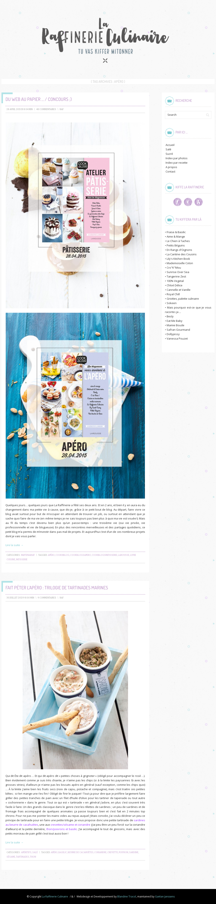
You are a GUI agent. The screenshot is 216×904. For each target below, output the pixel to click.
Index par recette (177, 162)
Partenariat (28, 555)
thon (33, 857)
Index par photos (177, 158)
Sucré (169, 154)
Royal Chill (173, 294)
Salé (35, 852)
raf (62, 109)
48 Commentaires (46, 109)
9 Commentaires (47, 598)
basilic (62, 852)
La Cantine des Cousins (182, 254)
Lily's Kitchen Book (178, 259)
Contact (170, 171)
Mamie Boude (175, 325)
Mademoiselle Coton (180, 263)
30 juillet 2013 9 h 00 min (20, 598)
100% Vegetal (175, 281)
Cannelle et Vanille (178, 290)
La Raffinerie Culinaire (55, 896)
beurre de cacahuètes (80, 852)
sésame (11, 857)
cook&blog (62, 555)
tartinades (22, 857)
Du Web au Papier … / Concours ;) (38, 99)
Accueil (170, 145)
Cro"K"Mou (174, 267)
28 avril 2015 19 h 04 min (20, 109)
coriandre (100, 852)
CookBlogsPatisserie (104, 555)
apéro (51, 555)
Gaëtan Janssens (165, 896)
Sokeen (172, 303)
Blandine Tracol (126, 896)
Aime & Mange (176, 236)
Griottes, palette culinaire (183, 298)
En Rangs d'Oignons (179, 250)
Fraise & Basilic (176, 232)
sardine (133, 852)
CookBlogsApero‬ (80, 555)
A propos (171, 167)
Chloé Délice (174, 285)
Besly (170, 316)
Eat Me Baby (174, 321)
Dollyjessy (173, 334)
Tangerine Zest (176, 276)
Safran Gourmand (178, 330)
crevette (112, 852)
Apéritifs (26, 852)
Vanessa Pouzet (177, 338)
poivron (123, 852)
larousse (123, 555)
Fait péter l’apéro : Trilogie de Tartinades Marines (56, 587)
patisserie (21, 559)
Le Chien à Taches (178, 241)
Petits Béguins (176, 245)
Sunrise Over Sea (178, 272)
